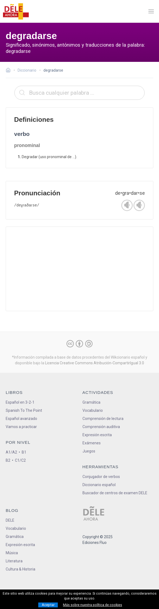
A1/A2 (11, 452)
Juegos (88, 451)
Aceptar (48, 605)
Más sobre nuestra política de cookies (92, 605)
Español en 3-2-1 (20, 402)
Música (12, 553)
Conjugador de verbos (101, 476)
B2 (8, 460)
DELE (10, 520)
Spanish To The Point (24, 410)
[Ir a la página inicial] (10, 71)
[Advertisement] (79, 269)
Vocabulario (92, 410)
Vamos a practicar (21, 427)
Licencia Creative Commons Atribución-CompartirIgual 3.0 (94, 363)
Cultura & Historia (20, 569)
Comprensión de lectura (102, 418)
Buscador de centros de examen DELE (114, 493)
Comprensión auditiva (101, 427)
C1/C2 (20, 460)
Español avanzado (21, 418)
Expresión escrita (97, 435)
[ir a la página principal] (15, 11)
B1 (24, 452)
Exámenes (91, 443)
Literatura (14, 561)
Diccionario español (99, 485)
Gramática (91, 402)
